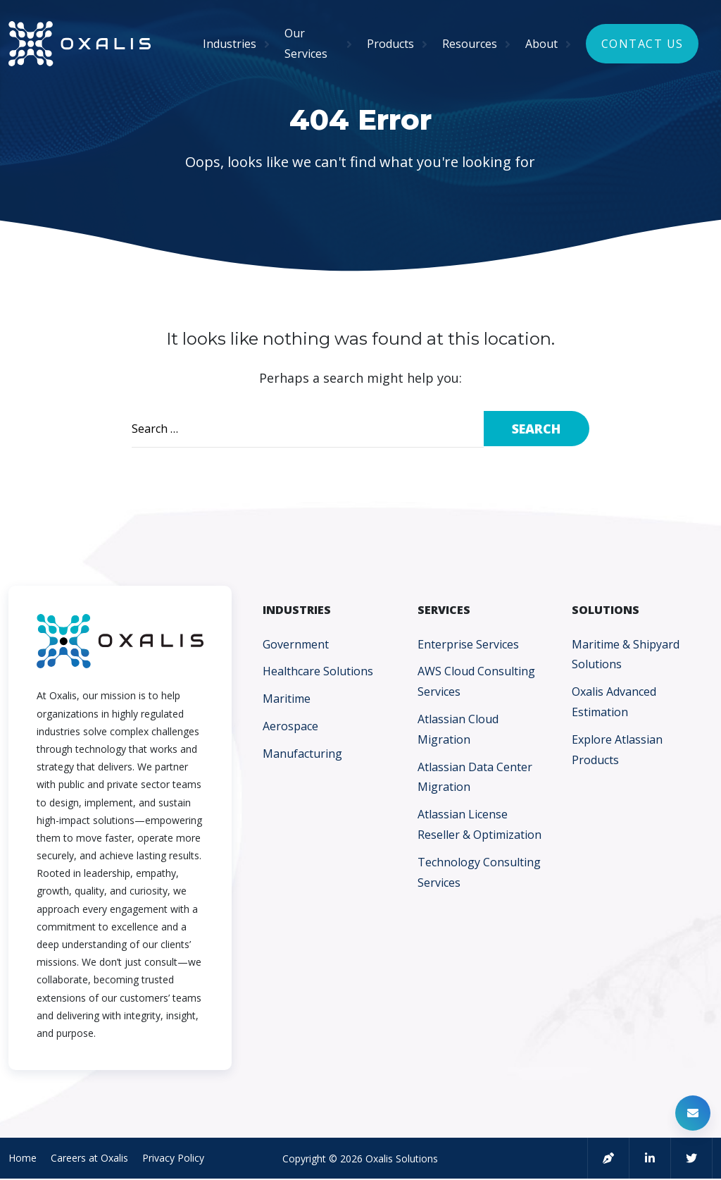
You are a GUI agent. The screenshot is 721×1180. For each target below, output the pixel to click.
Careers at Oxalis (89, 1157)
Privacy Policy (173, 1157)
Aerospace (290, 726)
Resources (469, 43)
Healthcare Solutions (318, 671)
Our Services (305, 43)
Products (390, 43)
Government (296, 644)
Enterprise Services (468, 644)
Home (22, 1157)
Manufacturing (302, 753)
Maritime (287, 698)
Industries (229, 43)
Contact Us (642, 43)
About (541, 43)
